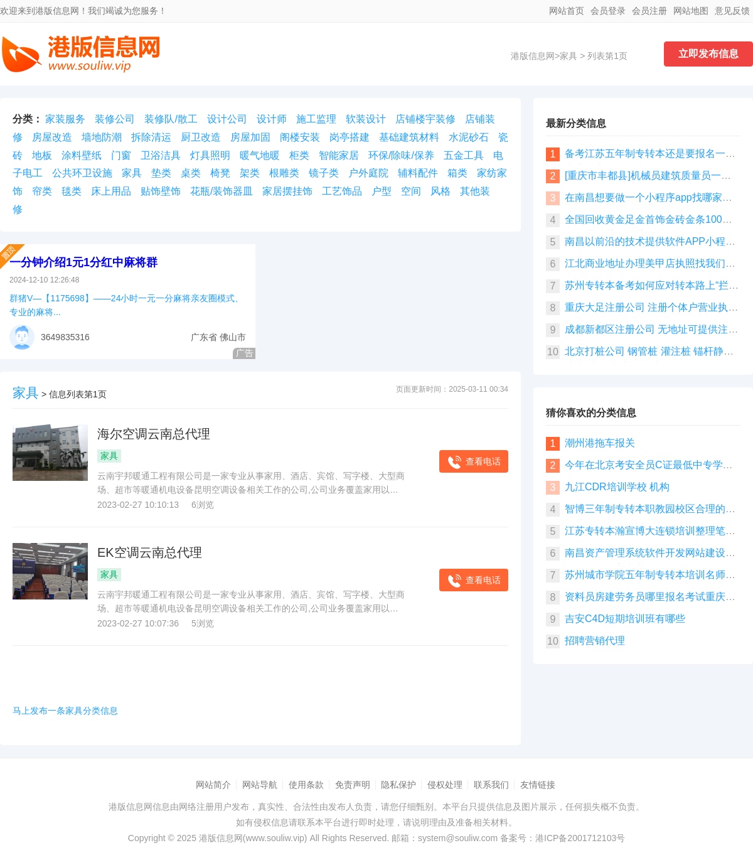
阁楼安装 (300, 137)
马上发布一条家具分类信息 (65, 711)
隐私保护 (398, 785)
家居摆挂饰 (287, 191)
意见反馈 (732, 11)
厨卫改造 (201, 137)
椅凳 (220, 173)
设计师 (272, 119)
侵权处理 (444, 785)
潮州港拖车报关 (600, 443)
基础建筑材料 (409, 137)
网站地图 (690, 11)
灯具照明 (210, 155)
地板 (42, 155)
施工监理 (316, 119)
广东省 (204, 337)
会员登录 (608, 11)
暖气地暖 (260, 155)
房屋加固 (250, 137)
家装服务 (65, 119)
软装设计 (366, 119)
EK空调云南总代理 (149, 552)
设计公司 (227, 119)
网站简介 (213, 785)
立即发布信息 (708, 53)
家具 (568, 56)
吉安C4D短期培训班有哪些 (625, 618)
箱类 (457, 173)
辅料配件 (418, 173)
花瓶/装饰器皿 (221, 191)
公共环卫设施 (82, 173)
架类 (250, 173)
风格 (440, 191)
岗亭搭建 (349, 137)
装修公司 (115, 119)
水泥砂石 (469, 137)
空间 (411, 191)
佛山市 (233, 337)
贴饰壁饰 (161, 191)
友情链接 (537, 785)
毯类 (71, 191)
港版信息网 (533, 56)
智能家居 (339, 155)
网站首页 (566, 11)
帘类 (42, 191)
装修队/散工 (170, 119)
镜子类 (324, 173)
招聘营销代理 (595, 640)
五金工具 (464, 155)
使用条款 (306, 785)
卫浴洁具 (161, 155)
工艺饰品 (342, 191)
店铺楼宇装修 (425, 119)
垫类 (161, 173)
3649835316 (65, 337)
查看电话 (474, 462)
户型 (381, 191)
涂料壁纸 (81, 155)
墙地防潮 (102, 137)
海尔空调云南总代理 (153, 434)
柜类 (299, 155)
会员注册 (649, 11)
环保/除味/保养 (401, 155)
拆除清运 (151, 137)
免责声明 (352, 785)
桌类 (191, 173)
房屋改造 (52, 137)
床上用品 (111, 191)
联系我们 (491, 785)
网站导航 (259, 785)
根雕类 (284, 173)
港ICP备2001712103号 (580, 838)
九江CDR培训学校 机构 (617, 486)
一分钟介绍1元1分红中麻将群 (83, 262)
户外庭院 (368, 173)
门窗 (121, 155)
